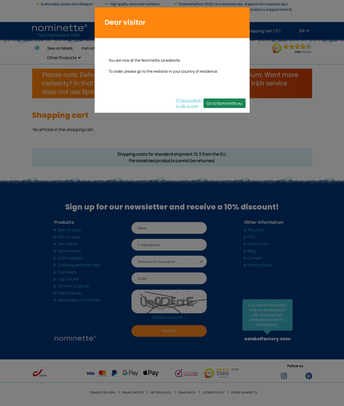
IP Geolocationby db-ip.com (188, 103)
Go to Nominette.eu (224, 103)
